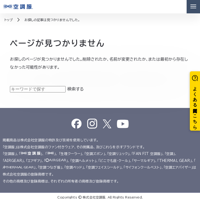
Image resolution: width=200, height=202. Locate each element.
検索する (75, 89)
